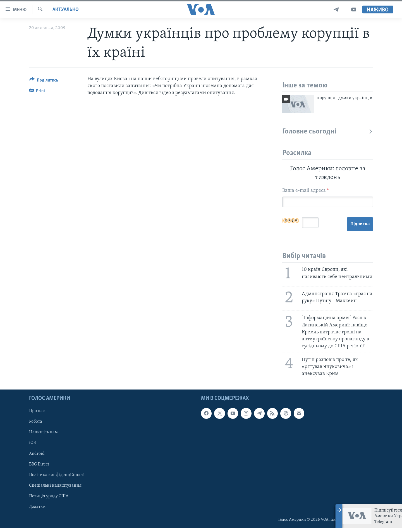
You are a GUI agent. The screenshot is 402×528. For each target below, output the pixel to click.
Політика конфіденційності (57, 475)
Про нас (37, 411)
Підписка (360, 224)
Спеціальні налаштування (55, 485)
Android (37, 453)
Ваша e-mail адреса (305, 190)
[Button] (43, 81)
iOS (32, 443)
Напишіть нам (43, 432)
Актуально (65, 9)
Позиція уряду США (48, 496)
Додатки (37, 507)
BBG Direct (39, 464)
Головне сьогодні (327, 131)
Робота (35, 422)
